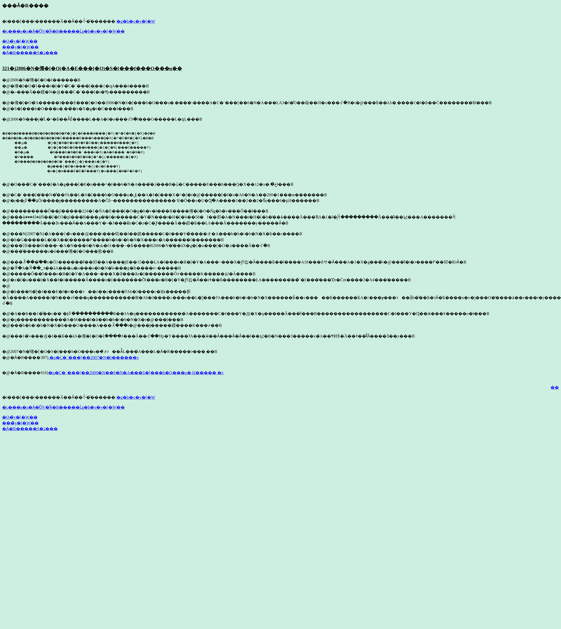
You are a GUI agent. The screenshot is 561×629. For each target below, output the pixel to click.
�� (555, 387)
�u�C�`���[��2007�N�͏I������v (93, 357)
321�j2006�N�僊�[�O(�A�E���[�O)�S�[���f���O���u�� (92, 68)
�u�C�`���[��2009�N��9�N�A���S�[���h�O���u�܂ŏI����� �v (136, 372)
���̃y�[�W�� (20, 47)
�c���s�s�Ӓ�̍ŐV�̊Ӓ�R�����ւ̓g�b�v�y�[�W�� (63, 31)
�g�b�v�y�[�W (135, 21)
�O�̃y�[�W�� (20, 41)
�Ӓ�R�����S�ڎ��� (30, 52)
